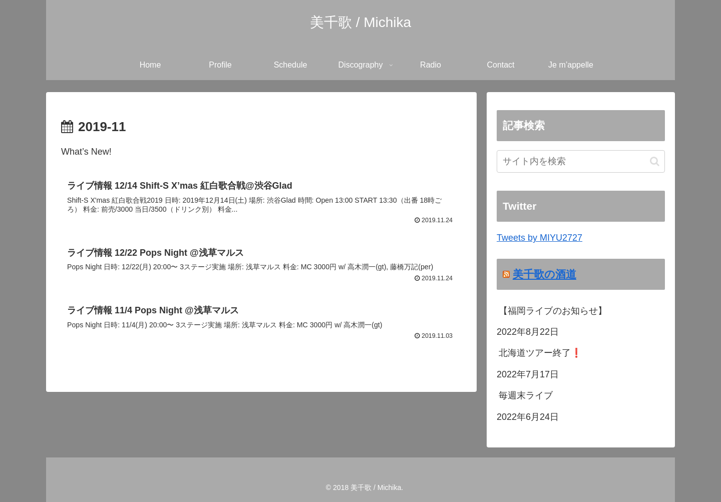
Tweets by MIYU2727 (539, 238)
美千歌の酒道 (544, 274)
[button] (654, 161)
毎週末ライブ (526, 395)
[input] (581, 161)
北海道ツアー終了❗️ (540, 353)
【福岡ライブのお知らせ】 (553, 311)
